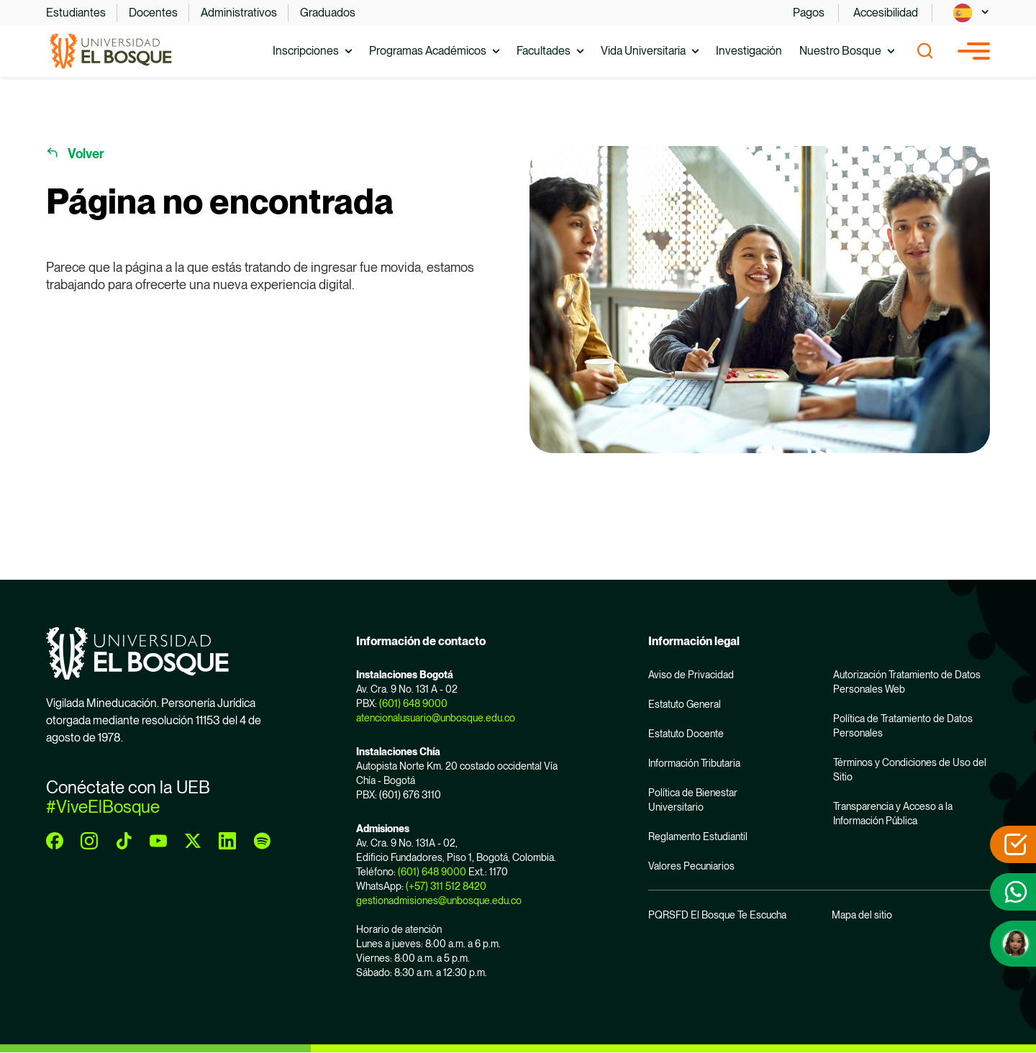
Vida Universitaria (643, 51)
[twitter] (192, 840)
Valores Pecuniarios (691, 866)
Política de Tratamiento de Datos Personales (903, 726)
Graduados (327, 12)
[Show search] (925, 51)
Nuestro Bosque (840, 51)
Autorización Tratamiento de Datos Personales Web (907, 682)
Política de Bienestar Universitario (692, 800)
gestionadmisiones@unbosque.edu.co (439, 900)
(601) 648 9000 (413, 703)
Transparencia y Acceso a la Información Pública (893, 813)
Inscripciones (306, 51)
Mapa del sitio (862, 915)
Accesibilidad (885, 12)
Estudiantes (76, 12)
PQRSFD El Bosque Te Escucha (717, 915)
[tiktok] (123, 840)
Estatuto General (684, 704)
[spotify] (262, 840)
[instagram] (89, 840)
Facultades (544, 51)
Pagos (808, 12)
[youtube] (158, 840)
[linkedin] (227, 840)
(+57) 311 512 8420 (446, 886)
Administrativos (239, 12)
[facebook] (54, 840)
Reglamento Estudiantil (698, 836)
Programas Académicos (427, 51)
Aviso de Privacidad (691, 674)
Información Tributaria (694, 763)
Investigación (749, 51)
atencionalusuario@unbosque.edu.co (435, 718)
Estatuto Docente (686, 733)
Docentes (153, 12)
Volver (86, 153)
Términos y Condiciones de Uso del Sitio (909, 770)
